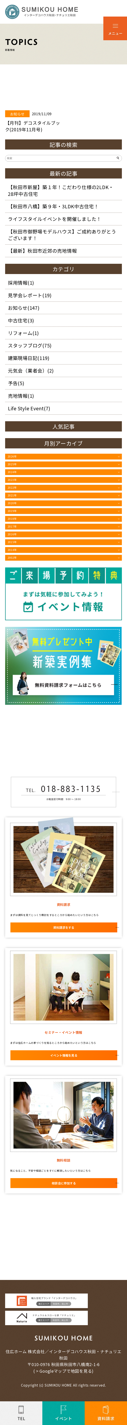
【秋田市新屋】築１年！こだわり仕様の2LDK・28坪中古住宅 (61, 190)
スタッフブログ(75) (30, 345)
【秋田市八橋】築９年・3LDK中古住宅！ (53, 206)
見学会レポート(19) (30, 295)
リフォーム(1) (23, 333)
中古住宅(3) (21, 320)
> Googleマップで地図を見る (64, 1371)
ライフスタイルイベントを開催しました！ (54, 219)
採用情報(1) (21, 282)
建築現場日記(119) (28, 358)
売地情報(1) (21, 395)
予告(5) (16, 383)
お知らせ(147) (24, 308)
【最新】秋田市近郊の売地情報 (42, 250)
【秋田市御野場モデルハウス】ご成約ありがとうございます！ (62, 234)
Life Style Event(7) (29, 408)
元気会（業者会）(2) (31, 370)
